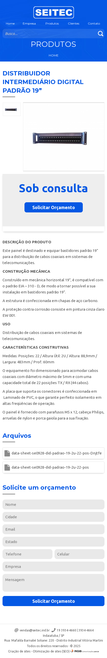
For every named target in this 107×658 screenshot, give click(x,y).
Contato (94, 23)
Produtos (52, 23)
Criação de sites (19, 651)
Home (10, 23)
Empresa (29, 23)
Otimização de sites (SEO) (51, 651)
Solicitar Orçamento (53, 207)
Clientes (73, 23)
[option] (12, 109)
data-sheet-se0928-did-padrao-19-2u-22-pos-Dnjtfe (57, 453)
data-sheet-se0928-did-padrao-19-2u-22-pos (50, 467)
